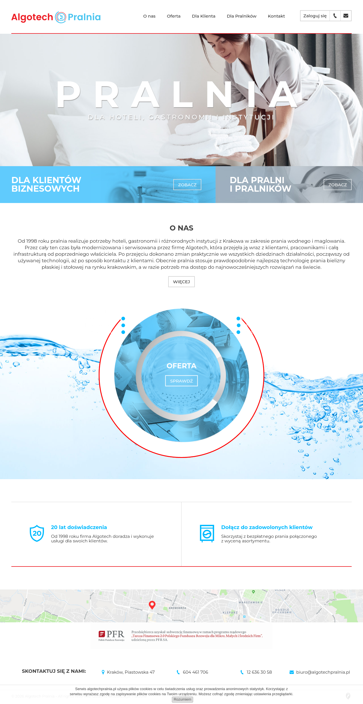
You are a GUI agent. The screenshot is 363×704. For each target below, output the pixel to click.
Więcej (181, 281)
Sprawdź (181, 381)
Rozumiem (182, 699)
